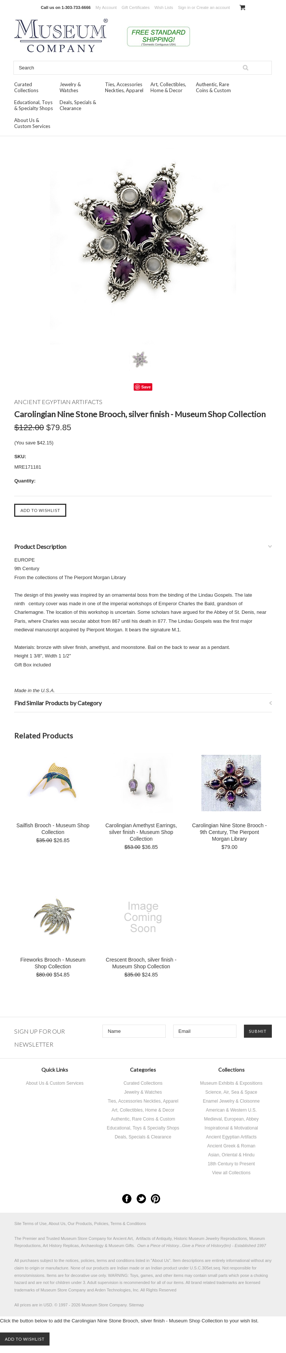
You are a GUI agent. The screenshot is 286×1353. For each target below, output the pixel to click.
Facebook (126, 1198)
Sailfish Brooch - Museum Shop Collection (52, 828)
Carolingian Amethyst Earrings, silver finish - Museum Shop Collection (141, 832)
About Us (160, 1260)
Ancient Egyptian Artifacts (231, 1137)
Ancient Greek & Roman (231, 1146)
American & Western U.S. (231, 1110)
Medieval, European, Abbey (231, 1119)
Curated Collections (26, 87)
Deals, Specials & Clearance (78, 105)
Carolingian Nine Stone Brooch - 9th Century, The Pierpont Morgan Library (229, 832)
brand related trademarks (214, 1282)
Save (146, 387)
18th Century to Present (231, 1163)
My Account (106, 7)
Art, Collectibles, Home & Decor (168, 87)
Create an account (213, 7)
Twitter (141, 1198)
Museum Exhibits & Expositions (231, 1083)
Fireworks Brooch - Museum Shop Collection (52, 963)
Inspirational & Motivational (231, 1128)
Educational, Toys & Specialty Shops (33, 105)
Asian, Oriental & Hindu (231, 1154)
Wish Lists (164, 7)
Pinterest (155, 1198)
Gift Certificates (135, 7)
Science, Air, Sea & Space (231, 1092)
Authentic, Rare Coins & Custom (213, 87)
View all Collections (231, 1172)
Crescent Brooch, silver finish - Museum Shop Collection (141, 963)
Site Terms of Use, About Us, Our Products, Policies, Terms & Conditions (80, 1223)
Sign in (184, 7)
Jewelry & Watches (70, 87)
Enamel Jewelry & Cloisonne (231, 1101)
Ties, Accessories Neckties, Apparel (124, 87)
